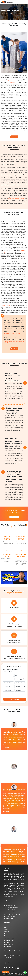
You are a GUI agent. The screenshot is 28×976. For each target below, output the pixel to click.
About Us (6, 929)
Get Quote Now (14, 517)
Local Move (15, 669)
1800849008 (13, 335)
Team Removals (14, 974)
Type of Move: (6, 669)
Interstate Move (8, 671)
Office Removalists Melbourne (11, 912)
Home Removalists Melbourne (11, 907)
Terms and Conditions (9, 940)
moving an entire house (7, 80)
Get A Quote (14, 137)
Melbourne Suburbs (8, 944)
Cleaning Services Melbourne (10, 905)
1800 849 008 (8, 957)
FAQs (5, 936)
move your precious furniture (16, 198)
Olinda (10, 13)
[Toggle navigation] (25, 2)
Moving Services (7, 946)
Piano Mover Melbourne (9, 916)
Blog (5, 933)
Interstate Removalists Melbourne (12, 914)
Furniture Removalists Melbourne (11, 909)
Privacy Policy (7, 942)
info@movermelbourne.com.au (12, 333)
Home (2, 13)
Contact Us (7, 318)
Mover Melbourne (14, 82)
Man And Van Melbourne (9, 918)
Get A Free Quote (14, 699)
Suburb (6, 13)
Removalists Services (9, 938)
